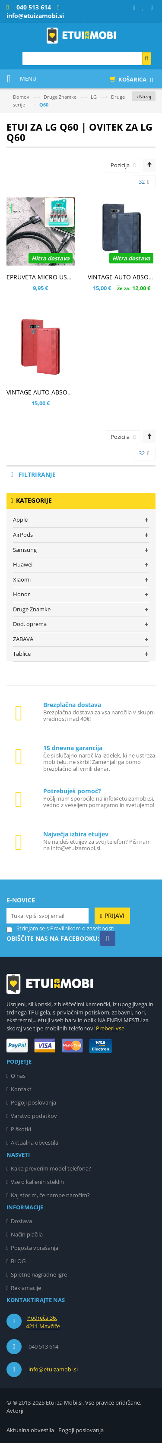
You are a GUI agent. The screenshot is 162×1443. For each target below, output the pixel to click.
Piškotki (21, 1129)
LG (94, 97)
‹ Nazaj (144, 96)
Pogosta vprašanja (34, 1248)
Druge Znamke (60, 97)
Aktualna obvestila (34, 1142)
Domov (21, 97)
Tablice (22, 653)
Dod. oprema (30, 624)
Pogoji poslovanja (33, 1102)
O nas (18, 1076)
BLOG (18, 1261)
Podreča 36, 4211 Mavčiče (43, 1322)
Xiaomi (22, 579)
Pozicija (120, 165)
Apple (20, 519)
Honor (21, 594)
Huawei (22, 564)
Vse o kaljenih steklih (37, 1182)
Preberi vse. (111, 1028)
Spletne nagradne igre (39, 1274)
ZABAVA (23, 639)
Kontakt (21, 1089)
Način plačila (27, 1234)
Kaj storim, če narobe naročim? (50, 1195)
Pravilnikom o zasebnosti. (83, 928)
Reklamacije (26, 1288)
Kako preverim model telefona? (51, 1168)
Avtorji (14, 1411)
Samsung (25, 550)
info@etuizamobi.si (53, 1369)
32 (144, 182)
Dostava (21, 1221)
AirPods (23, 534)
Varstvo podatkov (34, 1116)
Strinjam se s (27, 928)
